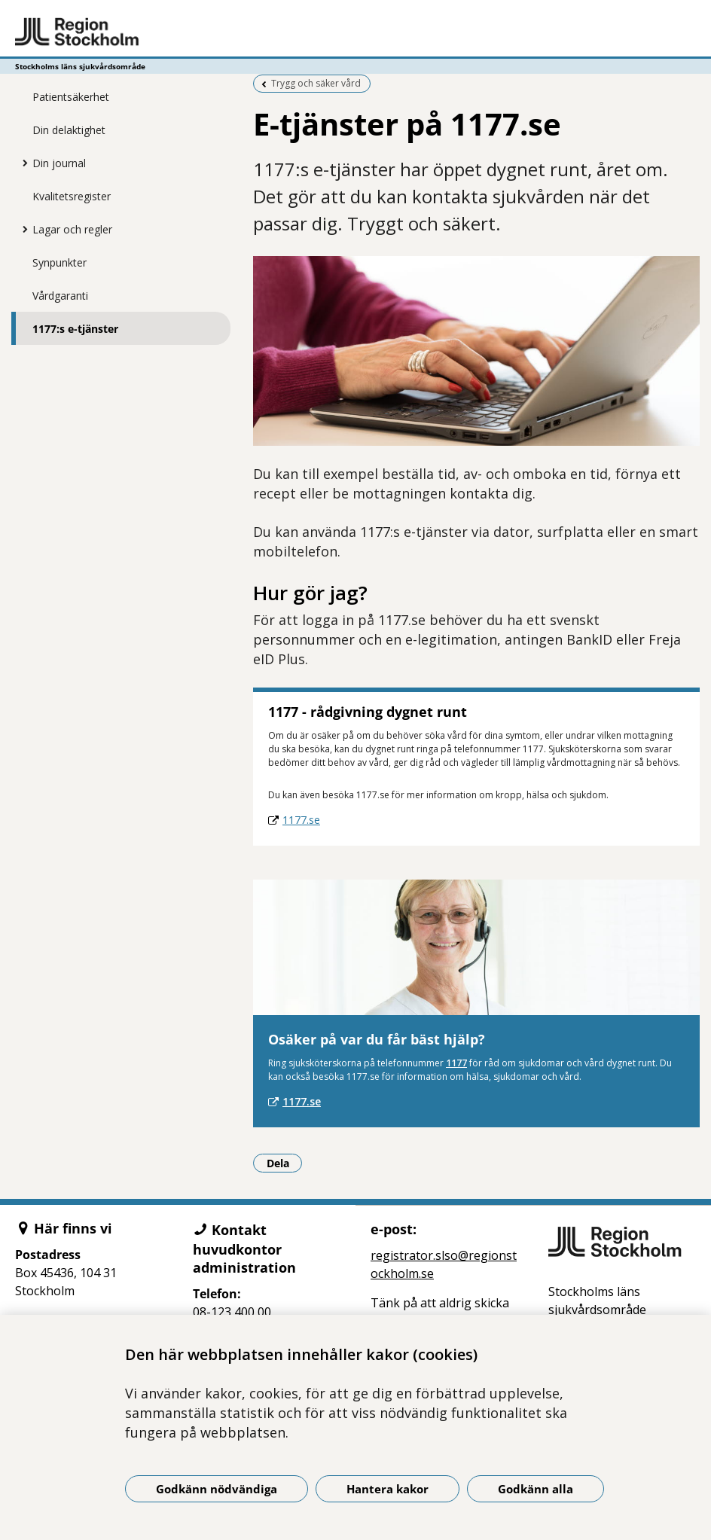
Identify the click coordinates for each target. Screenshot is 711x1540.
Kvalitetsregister (71, 196)
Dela (285, 1162)
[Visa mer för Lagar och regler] (21, 228)
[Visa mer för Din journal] (21, 162)
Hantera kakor (387, 1488)
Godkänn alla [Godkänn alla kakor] (535, 1488)
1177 (456, 1063)
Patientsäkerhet (70, 97)
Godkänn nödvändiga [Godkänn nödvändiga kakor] (216, 1488)
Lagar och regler (72, 229)
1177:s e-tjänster (75, 329)
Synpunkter (59, 262)
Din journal (59, 163)
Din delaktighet (68, 130)
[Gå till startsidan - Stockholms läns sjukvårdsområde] (355, 32)
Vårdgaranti (60, 295)
